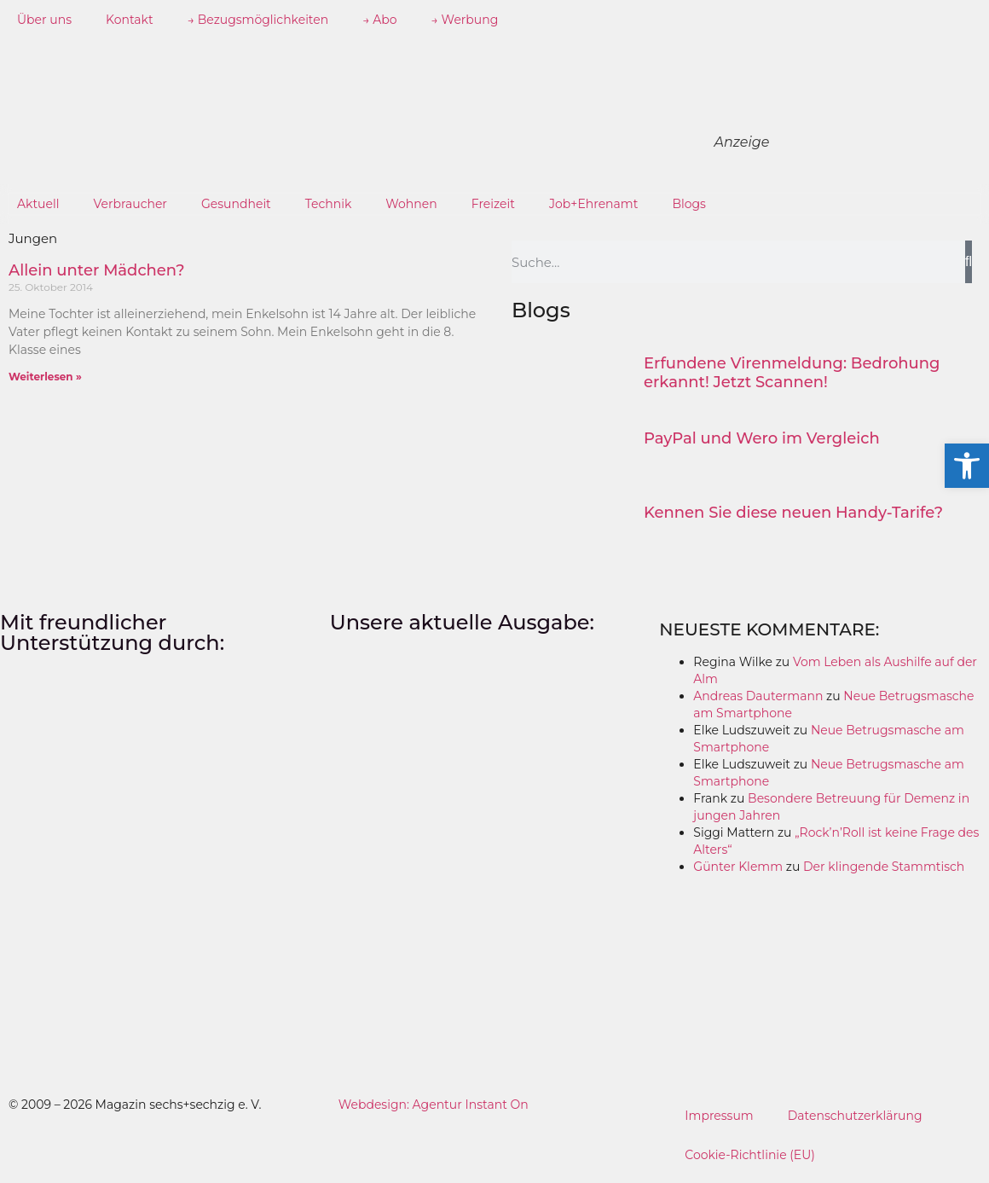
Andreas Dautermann (758, 696)
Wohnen (411, 204)
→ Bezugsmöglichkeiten (258, 19)
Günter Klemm (738, 866)
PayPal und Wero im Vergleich (762, 438)
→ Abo (379, 19)
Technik (328, 204)
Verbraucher (130, 204)
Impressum (719, 1115)
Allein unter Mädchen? (97, 270)
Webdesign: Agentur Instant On (433, 1104)
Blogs (689, 204)
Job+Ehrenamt (593, 204)
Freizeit (493, 204)
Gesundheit (236, 204)
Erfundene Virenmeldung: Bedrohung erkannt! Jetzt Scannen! (792, 372)
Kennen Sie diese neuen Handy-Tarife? (793, 512)
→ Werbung (465, 19)
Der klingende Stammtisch (883, 866)
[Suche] (968, 262)
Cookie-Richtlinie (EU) (750, 1155)
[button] (967, 466)
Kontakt (129, 19)
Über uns (44, 19)
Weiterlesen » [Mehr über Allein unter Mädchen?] (45, 376)
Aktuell (38, 204)
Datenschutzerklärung (855, 1115)
